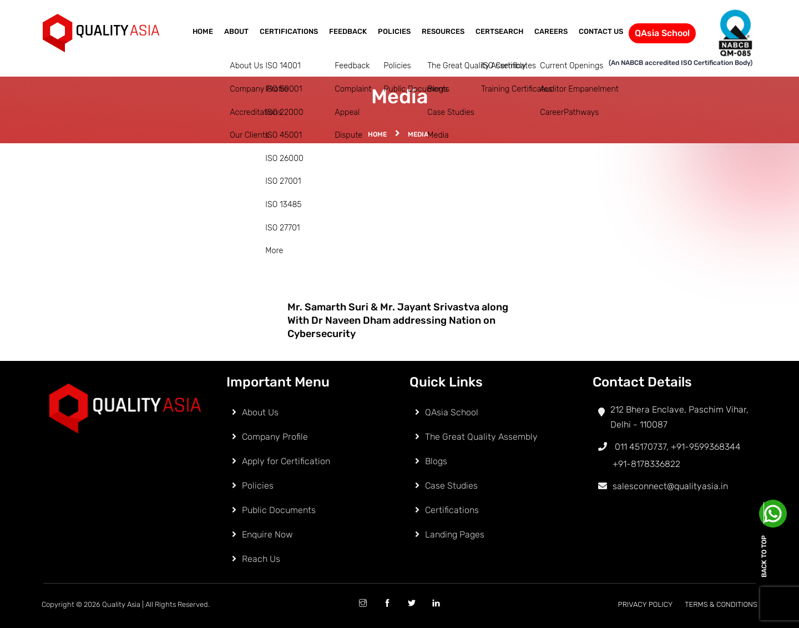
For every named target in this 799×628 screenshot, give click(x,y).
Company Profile (275, 436)
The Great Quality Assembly (481, 436)
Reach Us (261, 559)
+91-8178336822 (646, 464)
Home (203, 31)
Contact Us (601, 31)
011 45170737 (629, 446)
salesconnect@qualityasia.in (670, 486)
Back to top (764, 556)
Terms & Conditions (721, 604)
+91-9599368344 (706, 446)
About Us (260, 412)
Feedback (348, 31)
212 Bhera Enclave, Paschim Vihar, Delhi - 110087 (679, 417)
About (236, 31)
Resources (443, 31)
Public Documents (279, 510)
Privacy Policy (645, 604)
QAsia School (662, 33)
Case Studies (451, 485)
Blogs (436, 461)
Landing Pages (454, 534)
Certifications (289, 31)
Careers (551, 31)
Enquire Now (267, 534)
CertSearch (499, 31)
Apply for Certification (286, 461)
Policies (394, 31)
